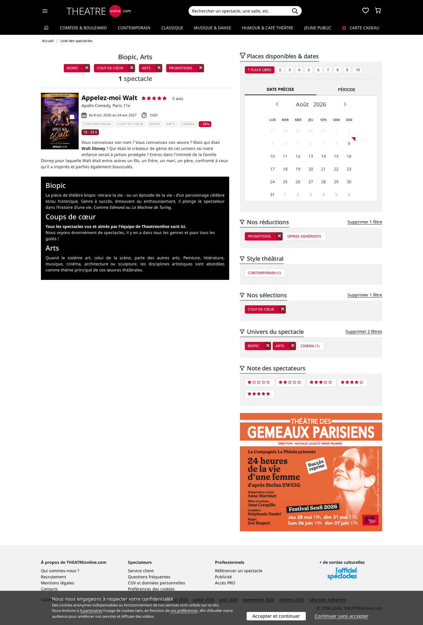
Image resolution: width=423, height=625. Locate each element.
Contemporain (134, 27)
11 (285, 156)
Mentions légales (57, 583)
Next (344, 104)
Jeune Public (317, 27)
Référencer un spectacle (238, 570)
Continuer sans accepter (341, 616)
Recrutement (53, 576)
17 (272, 169)
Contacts (49, 589)
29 (298, 130)
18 (285, 169)
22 (336, 169)
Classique (172, 27)
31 (323, 130)
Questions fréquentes (149, 576)
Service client (141, 570)
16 (349, 156)
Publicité (223, 576)
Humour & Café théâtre (267, 27)
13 (310, 156)
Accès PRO (225, 583)
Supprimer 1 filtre (365, 221)
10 (358, 69)
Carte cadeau (360, 27)
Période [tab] (346, 89)
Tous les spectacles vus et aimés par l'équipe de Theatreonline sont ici (115, 226)
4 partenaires (91, 610)
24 (272, 181)
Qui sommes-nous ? (60, 570)
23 (349, 169)
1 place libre (260, 69)
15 (336, 156)
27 (272, 130)
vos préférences (184, 610)
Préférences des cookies (151, 589)
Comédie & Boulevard (83, 27)
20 (310, 169)
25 (285, 181)
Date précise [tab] (280, 89)
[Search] (238, 11)
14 (323, 156)
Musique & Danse (212, 27)
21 (323, 169)
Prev (277, 104)
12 (298, 156)
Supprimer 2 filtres (364, 331)
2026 (319, 104)
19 (298, 169)
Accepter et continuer (276, 616)
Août (302, 104)
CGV (132, 583)
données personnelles (163, 583)
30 (310, 130)
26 (298, 181)
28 (285, 130)
